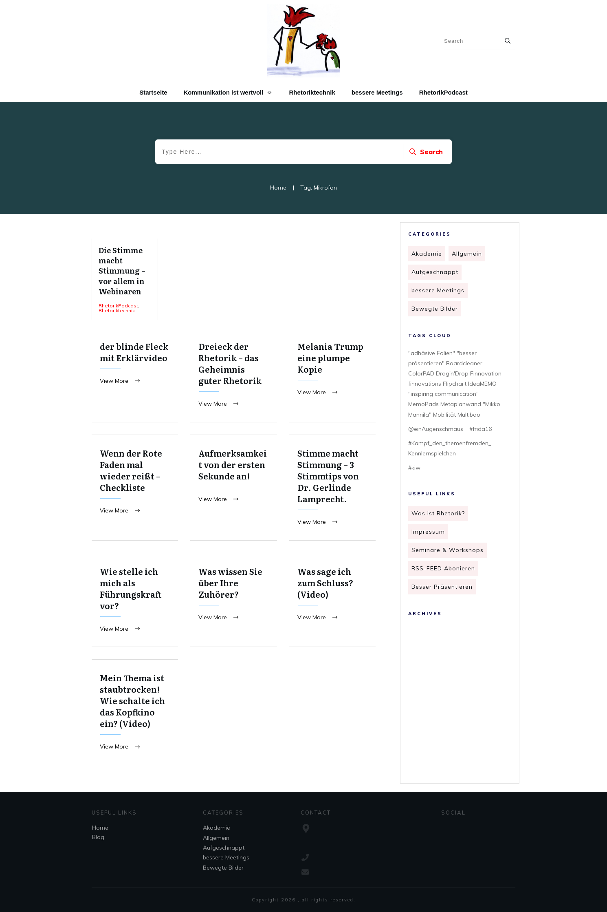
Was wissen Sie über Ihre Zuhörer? (233, 601)
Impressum (428, 531)
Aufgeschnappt (434, 272)
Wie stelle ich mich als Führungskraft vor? (135, 601)
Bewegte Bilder (434, 308)
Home (100, 827)
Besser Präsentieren (442, 586)
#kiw (414, 467)
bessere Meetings (437, 290)
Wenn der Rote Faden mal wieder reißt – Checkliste (135, 488)
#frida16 (480, 429)
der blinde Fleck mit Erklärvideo (135, 375)
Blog (98, 837)
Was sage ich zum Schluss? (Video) (332, 601)
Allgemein (467, 253)
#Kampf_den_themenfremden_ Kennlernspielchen (449, 448)
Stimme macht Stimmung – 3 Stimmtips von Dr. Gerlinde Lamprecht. (332, 488)
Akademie (426, 253)
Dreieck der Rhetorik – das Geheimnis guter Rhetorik (233, 375)
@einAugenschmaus (435, 429)
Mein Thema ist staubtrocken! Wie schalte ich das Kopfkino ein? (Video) (135, 713)
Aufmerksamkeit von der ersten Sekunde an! (233, 488)
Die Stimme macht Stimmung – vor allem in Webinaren (125, 279)
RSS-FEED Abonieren (443, 568)
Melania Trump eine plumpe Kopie (332, 375)
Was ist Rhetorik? (438, 513)
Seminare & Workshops (447, 550)
